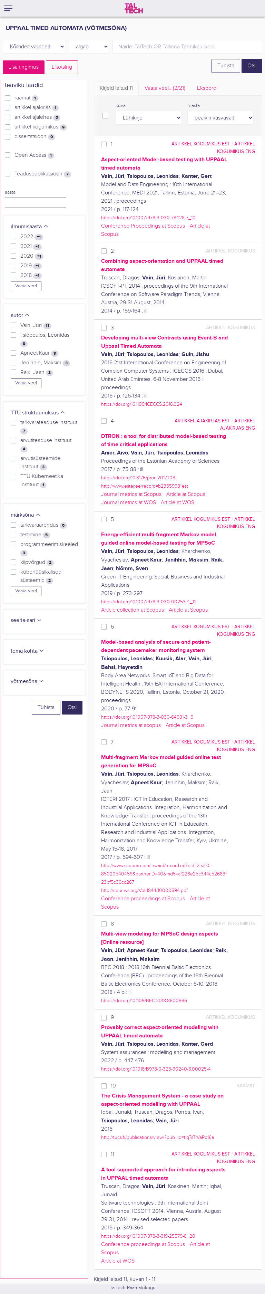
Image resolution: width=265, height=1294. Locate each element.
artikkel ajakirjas (36, 107)
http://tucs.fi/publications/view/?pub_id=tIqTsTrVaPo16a (157, 1137)
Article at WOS (177, 502)
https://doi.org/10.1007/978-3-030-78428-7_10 (148, 218)
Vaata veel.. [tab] (165, 88)
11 (112, 1154)
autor (20, 315)
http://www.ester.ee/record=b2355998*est (144, 486)
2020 (31, 256)
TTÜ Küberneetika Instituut (41, 480)
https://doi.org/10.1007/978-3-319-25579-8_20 (148, 1236)
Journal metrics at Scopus (131, 494)
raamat (26, 98)
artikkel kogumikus (40, 127)
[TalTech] (134, 8)
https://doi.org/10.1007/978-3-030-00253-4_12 (149, 602)
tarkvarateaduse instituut (48, 426)
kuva (121, 105)
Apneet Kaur (39, 353)
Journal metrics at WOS (128, 502)
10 (113, 1086)
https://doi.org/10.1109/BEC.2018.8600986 (144, 1001)
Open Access (34, 155)
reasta (193, 105)
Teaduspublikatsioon (42, 174)
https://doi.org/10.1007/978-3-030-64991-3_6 (147, 717)
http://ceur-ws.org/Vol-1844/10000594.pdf (144, 890)
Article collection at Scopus (132, 610)
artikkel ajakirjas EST (202, 421)
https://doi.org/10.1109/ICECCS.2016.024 (141, 404)
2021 (31, 246)
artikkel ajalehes (37, 117)
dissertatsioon (34, 136)
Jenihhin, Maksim (45, 363)
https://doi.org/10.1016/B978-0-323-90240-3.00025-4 (156, 1069)
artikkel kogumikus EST (200, 144)
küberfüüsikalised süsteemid (40, 576)
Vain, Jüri (35, 325)
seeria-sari (26, 620)
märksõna (26, 515)
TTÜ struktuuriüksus (38, 413)
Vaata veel (26, 286)
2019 (31, 265)
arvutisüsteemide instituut (40, 462)
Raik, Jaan (36, 372)
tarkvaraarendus (43, 525)
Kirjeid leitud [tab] (116, 88)
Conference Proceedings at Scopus (143, 226)
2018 (31, 275)
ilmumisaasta (30, 226)
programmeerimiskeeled (49, 548)
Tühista (225, 66)
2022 (31, 236)
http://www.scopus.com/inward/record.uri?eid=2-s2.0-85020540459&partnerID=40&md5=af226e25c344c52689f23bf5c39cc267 (164, 874)
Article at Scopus (185, 494)
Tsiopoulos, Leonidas (44, 339)
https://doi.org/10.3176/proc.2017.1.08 (138, 478)
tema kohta (28, 651)
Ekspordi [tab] (207, 88)
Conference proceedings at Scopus (143, 898)
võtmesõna (27, 681)
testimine (35, 534)
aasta (10, 192)
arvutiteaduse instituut (45, 444)
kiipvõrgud (37, 562)
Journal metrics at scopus (131, 725)
